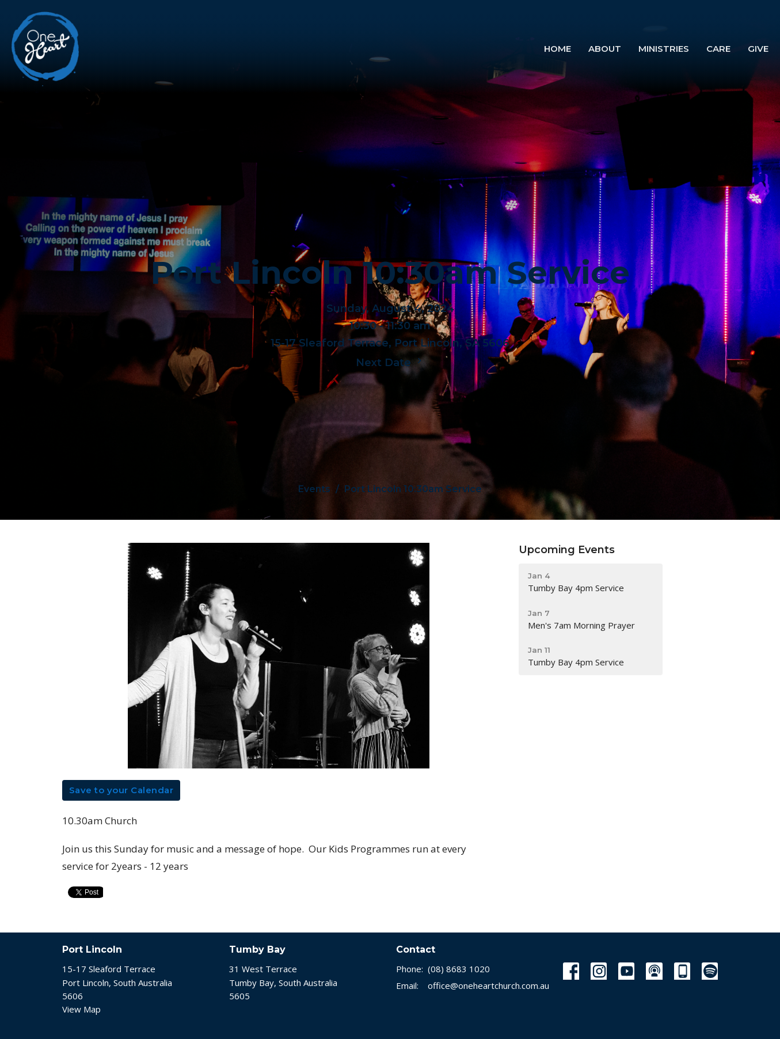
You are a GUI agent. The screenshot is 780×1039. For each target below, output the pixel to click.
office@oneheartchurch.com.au (488, 985)
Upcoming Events (567, 549)
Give (758, 48)
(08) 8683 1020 (459, 969)
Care (718, 48)
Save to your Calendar (121, 790)
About (604, 48)
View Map (81, 1009)
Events (314, 489)
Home (557, 48)
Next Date (390, 362)
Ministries (663, 48)
